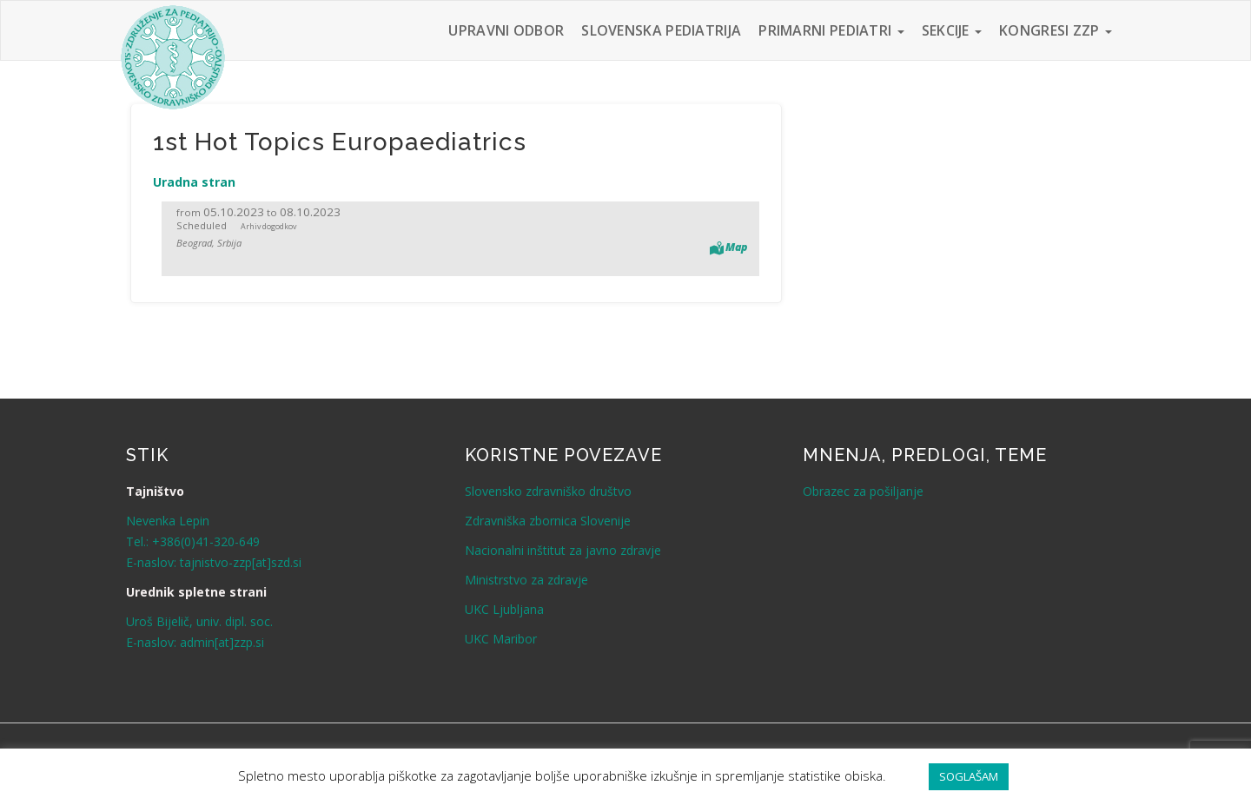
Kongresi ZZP (1055, 30)
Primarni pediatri (831, 30)
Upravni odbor (506, 30)
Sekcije (952, 30)
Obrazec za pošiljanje (863, 491)
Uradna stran (194, 182)
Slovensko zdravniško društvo (548, 491)
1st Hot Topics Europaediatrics (339, 142)
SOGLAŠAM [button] (968, 776)
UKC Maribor (501, 638)
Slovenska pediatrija (661, 30)
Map (736, 247)
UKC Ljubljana (504, 609)
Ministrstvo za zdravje (526, 579)
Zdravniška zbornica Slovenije (548, 520)
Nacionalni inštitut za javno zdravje (563, 550)
